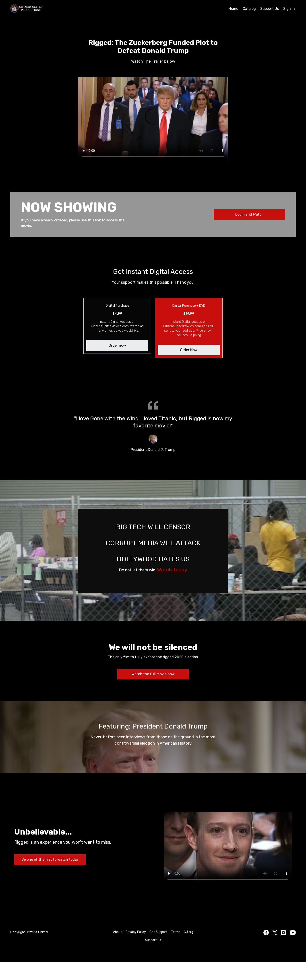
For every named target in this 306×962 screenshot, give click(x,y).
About (117, 932)
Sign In (289, 8)
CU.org (188, 932)
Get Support (158, 932)
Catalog (249, 8)
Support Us (269, 8)
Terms (175, 932)
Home (233, 8)
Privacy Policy (136, 932)
